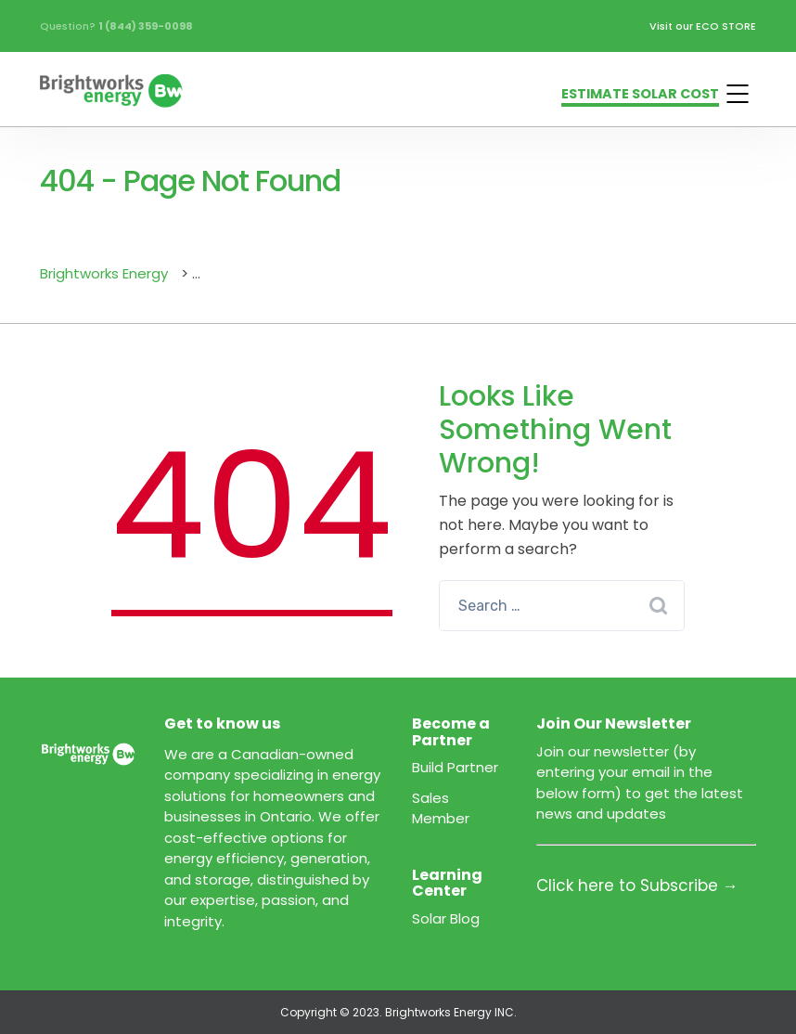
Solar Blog (446, 918)
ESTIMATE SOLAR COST (640, 93)
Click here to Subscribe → (637, 885)
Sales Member (440, 808)
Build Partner (455, 767)
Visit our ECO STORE (702, 26)
